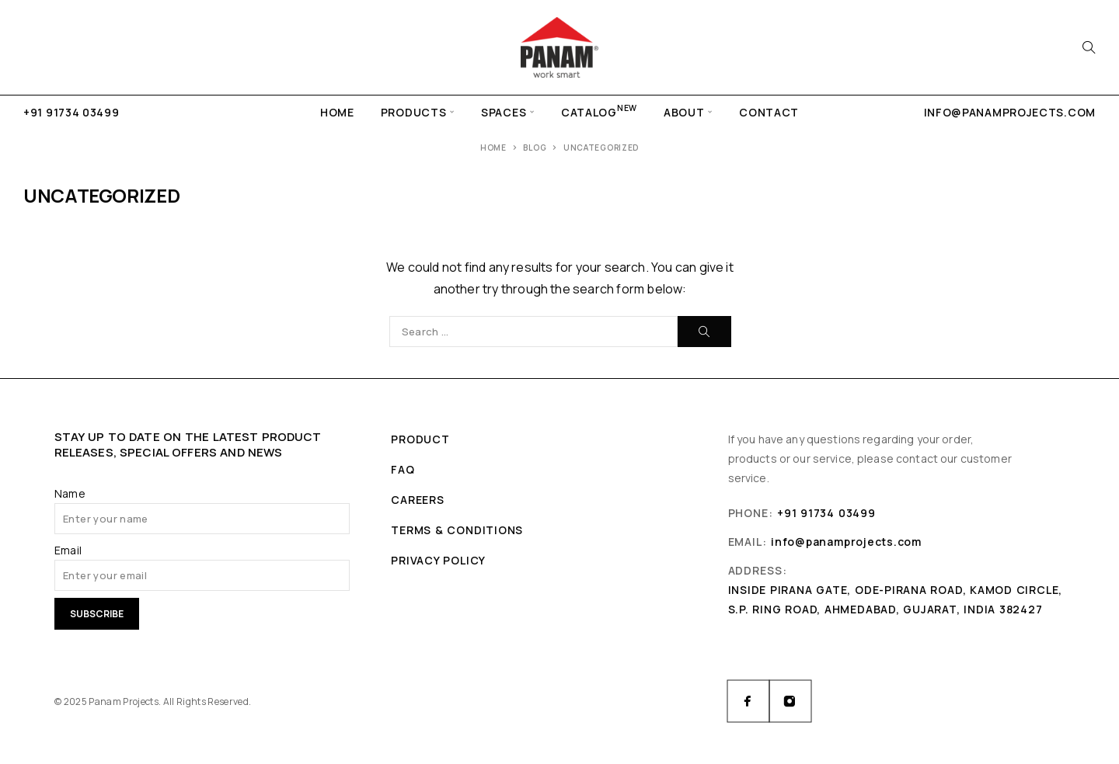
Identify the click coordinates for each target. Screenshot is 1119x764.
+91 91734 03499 (71, 112)
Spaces (503, 112)
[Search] (1088, 47)
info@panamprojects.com (1010, 112)
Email (68, 550)
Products (414, 112)
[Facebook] (748, 701)
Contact (769, 112)
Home (337, 112)
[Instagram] (790, 701)
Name (69, 493)
